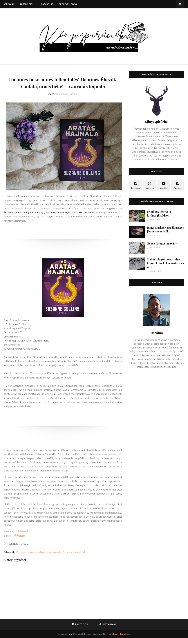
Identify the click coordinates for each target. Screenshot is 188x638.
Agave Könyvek (27, 552)
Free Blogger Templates (118, 634)
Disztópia (40, 552)
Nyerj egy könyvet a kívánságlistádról (159, 213)
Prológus (66, 552)
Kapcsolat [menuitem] (47, 4)
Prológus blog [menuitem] (68, 4)
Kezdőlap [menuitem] (9, 4)
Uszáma (56, 93)
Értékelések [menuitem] (26, 4)
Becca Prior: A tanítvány (162, 243)
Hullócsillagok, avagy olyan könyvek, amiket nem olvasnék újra (165, 263)
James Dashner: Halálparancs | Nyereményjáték (165, 229)
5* (17, 552)
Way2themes (84, 634)
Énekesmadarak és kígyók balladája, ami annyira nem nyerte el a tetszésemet (49, 212)
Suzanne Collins (80, 552)
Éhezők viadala (53, 552)
